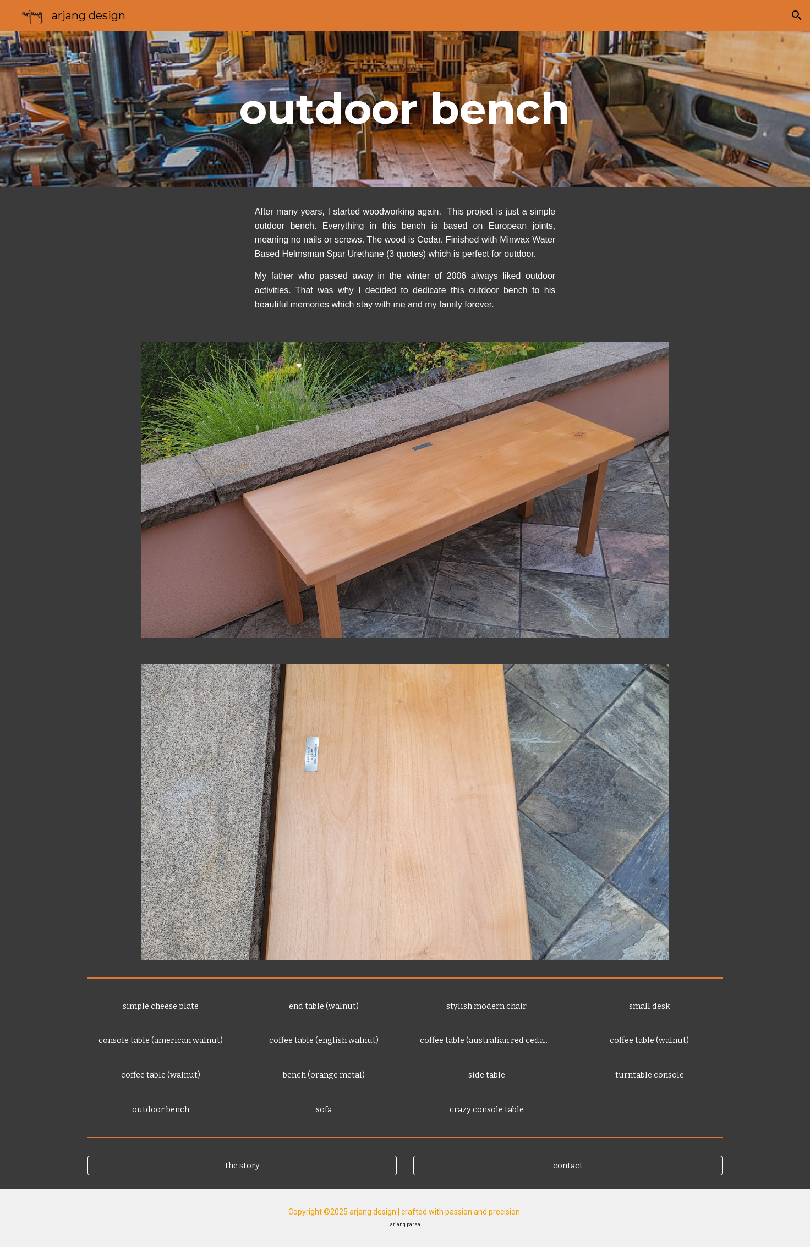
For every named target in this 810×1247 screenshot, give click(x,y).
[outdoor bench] (160, 1109)
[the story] (242, 1165)
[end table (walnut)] (323, 1006)
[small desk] (649, 1006)
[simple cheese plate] (160, 1006)
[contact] (568, 1165)
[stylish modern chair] (486, 1006)
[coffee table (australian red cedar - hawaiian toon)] (486, 1040)
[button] (797, 15)
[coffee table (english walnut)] (323, 1040)
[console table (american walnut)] (160, 1040)
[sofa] (323, 1109)
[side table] (486, 1074)
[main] (404, 109)
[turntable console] (649, 1074)
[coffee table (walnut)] (160, 1074)
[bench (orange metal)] (323, 1074)
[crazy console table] (486, 1109)
